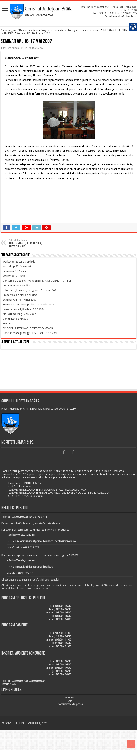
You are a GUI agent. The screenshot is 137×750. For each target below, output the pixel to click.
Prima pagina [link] (8, 30)
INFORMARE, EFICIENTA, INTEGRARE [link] (30, 243)
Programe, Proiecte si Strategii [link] (59, 30)
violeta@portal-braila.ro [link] (49, 523)
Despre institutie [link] (28, 30)
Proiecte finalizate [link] (89, 30)
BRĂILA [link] (68, 370)
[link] (5, 10)
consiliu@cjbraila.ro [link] (21, 523)
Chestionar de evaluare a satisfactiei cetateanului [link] (30, 579)
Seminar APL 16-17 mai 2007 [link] (33, 33)
